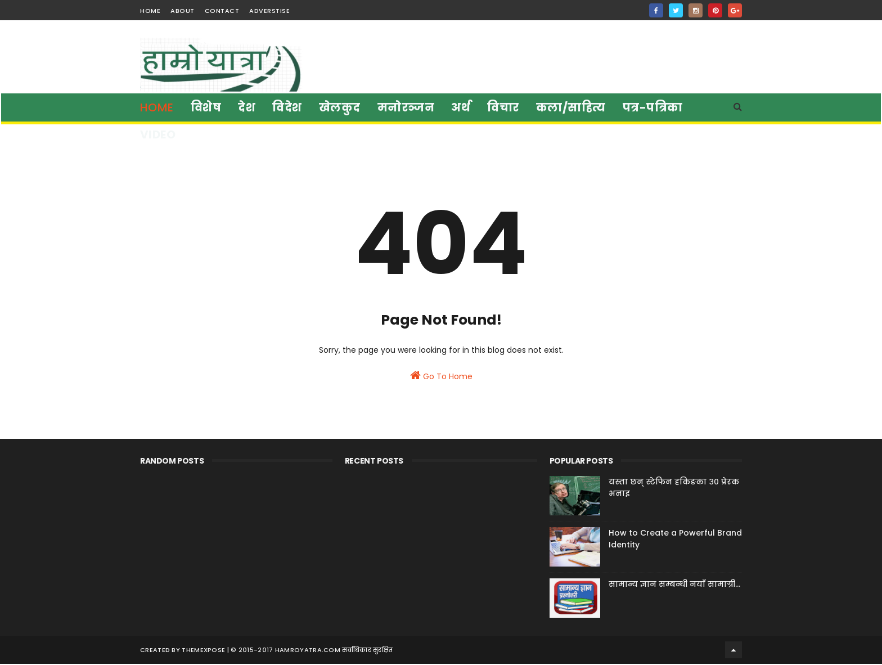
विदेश (288, 107)
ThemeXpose (203, 650)
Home (157, 107)
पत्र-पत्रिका (653, 107)
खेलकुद (340, 107)
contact (222, 10)
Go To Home (441, 380)
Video (158, 134)
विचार (504, 107)
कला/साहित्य (571, 107)
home (150, 10)
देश (247, 107)
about (182, 10)
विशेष (206, 107)
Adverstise (269, 10)
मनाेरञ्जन (406, 107)
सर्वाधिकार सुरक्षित (367, 650)
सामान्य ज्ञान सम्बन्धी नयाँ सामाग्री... (674, 586)
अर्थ (461, 107)
